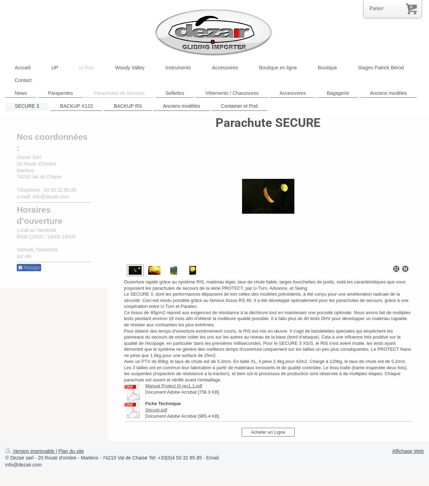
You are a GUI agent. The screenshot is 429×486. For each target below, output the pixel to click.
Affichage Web (408, 451)
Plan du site (71, 451)
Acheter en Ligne (268, 432)
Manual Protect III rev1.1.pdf (173, 385)
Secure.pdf (156, 409)
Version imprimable (30, 451)
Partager (29, 267)
